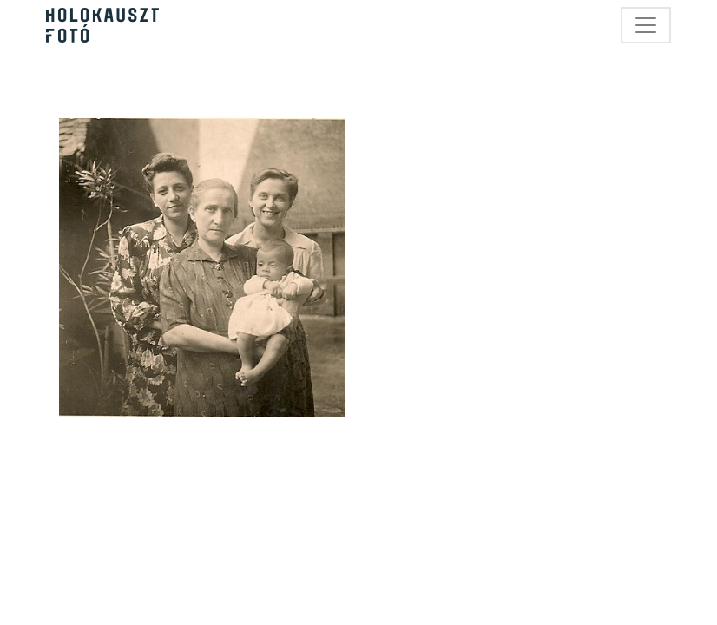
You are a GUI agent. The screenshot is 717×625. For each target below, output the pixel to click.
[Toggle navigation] (646, 25)
